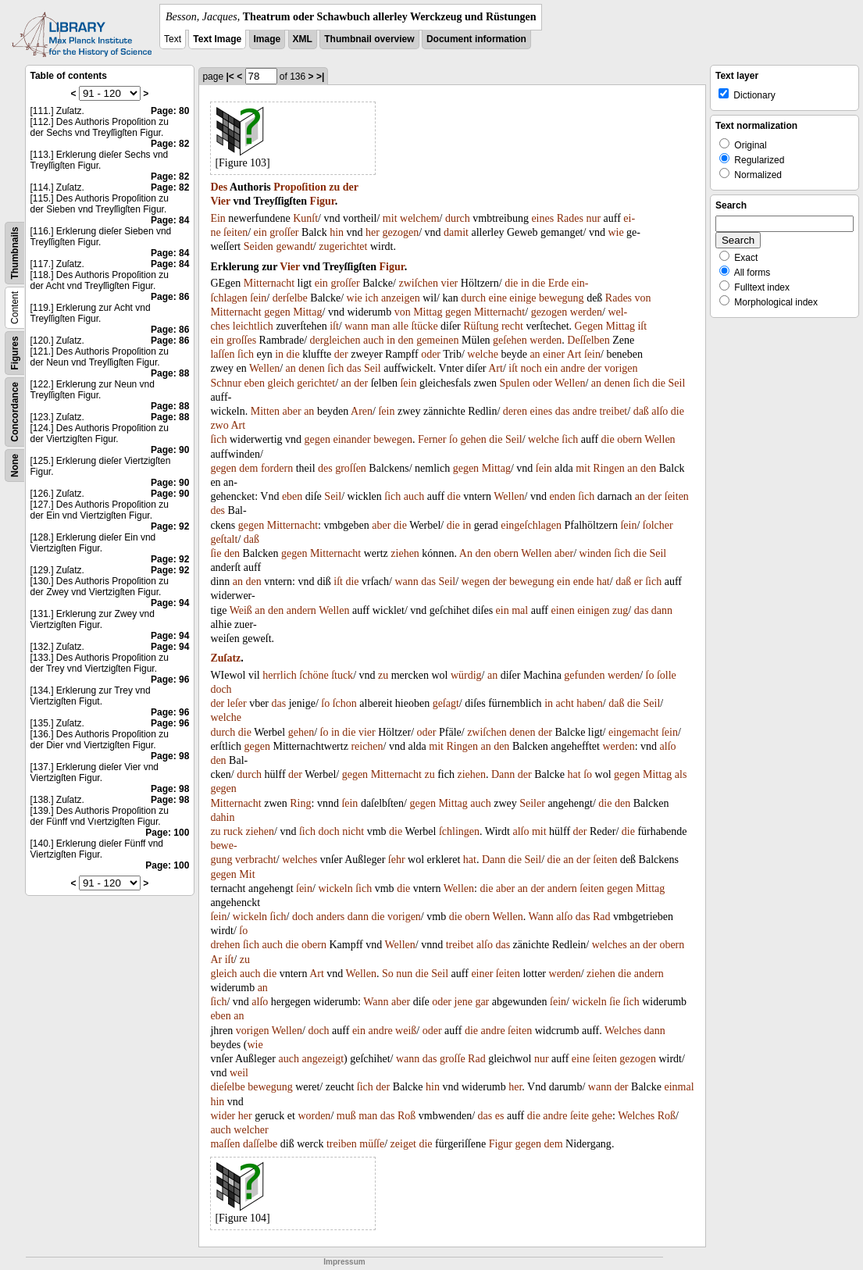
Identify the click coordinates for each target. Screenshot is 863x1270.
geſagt (446, 703)
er (638, 581)
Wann (540, 916)
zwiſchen (418, 283)
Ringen (608, 468)
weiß (405, 1030)
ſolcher (658, 525)
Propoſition (299, 187)
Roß (406, 1116)
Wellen (264, 368)
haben (589, 703)
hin (337, 232)
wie (615, 232)
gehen (473, 439)
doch (220, 689)
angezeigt (322, 1059)
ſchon (345, 703)
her (373, 232)
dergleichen (335, 340)
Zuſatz (225, 658)
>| (320, 76)
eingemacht (633, 732)
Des (218, 187)
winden (595, 553)
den (405, 340)
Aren (362, 411)
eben (254, 383)
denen (311, 368)
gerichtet (316, 383)
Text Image (217, 39)
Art (574, 354)
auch (373, 340)
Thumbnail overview (369, 39)
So (388, 973)
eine (498, 298)
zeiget (403, 1144)
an (535, 354)
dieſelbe (227, 1087)
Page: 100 (167, 832)
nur (593, 218)
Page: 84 (170, 220)
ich (371, 298)
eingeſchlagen (531, 525)
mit (390, 218)
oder (430, 354)
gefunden (584, 675)
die (511, 283)
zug (620, 610)
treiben (341, 1144)
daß (641, 411)
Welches (622, 1030)
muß (346, 1116)
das (354, 368)
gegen (277, 312)
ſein (258, 298)
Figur (322, 201)
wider (222, 1116)
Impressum (344, 1262)
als (681, 774)
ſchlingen (459, 831)
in (525, 283)
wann (356, 326)
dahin (222, 817)
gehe (602, 1116)
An (466, 553)
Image (267, 39)
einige (522, 298)
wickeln (335, 888)
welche (482, 354)
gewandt (294, 246)
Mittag (307, 312)
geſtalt (223, 539)
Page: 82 (170, 143)
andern (301, 610)
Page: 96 (170, 679)
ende (583, 581)
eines (542, 218)
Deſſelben (588, 340)
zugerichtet (343, 246)
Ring (300, 803)
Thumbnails (14, 253)
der (350, 187)
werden (586, 312)
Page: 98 (170, 756)
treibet (613, 411)
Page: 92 (170, 526)
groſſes (241, 340)
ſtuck (342, 675)
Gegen (589, 326)
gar (482, 1002)
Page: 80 (170, 110)
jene (464, 1002)
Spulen (515, 383)
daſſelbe (260, 1144)
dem (248, 468)
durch (457, 218)
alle (400, 326)
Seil (372, 368)
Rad (602, 916)
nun (404, 973)
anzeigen (400, 298)
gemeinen (437, 340)
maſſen (225, 1144)
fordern (277, 468)
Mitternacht (269, 283)
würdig (466, 675)
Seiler (532, 803)
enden (562, 496)
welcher (251, 1130)
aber (292, 411)
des (325, 468)
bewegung (561, 298)
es (500, 1116)
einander (351, 439)
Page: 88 (170, 373)
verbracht (255, 859)
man (380, 326)
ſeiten (235, 232)
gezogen (400, 232)
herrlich (279, 675)
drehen (225, 945)
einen (563, 610)
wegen (476, 581)
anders (330, 916)
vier (449, 283)
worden (314, 1116)
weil (239, 1073)
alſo (659, 411)
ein (260, 232)
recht (512, 326)
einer (554, 354)
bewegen (392, 439)
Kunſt (305, 218)
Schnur (225, 383)
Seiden (258, 246)
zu (334, 187)
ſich (245, 354)
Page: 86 (170, 296)
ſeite (579, 1116)
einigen (593, 610)
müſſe (371, 1144)
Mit (247, 874)
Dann (503, 774)
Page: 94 (170, 603)
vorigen (621, 368)
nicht (353, 831)
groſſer (283, 232)
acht (565, 703)
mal (520, 610)
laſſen (222, 354)
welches (299, 859)
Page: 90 (170, 449)
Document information (476, 39)
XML (302, 39)
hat (603, 581)
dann (661, 610)
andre (573, 368)
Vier (220, 201)
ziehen (404, 553)
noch (530, 368)
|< (230, 76)
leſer (237, 703)
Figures (14, 352)
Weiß (241, 610)
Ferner (432, 439)
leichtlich (253, 326)
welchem (420, 218)
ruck (233, 831)
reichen (367, 746)
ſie (215, 553)
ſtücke (424, 326)
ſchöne (313, 675)
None (14, 465)
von (643, 298)
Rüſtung (480, 326)
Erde (558, 283)
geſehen (510, 340)
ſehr (396, 859)
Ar (216, 959)
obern (629, 439)
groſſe (452, 1059)
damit (456, 232)
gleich (281, 383)
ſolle (666, 675)
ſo (453, 439)
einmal (679, 1087)
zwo (219, 425)
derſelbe (290, 298)
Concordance (14, 412)
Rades (570, 218)
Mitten (265, 411)
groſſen (350, 468)
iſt (334, 326)
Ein (217, 218)
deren (515, 411)
